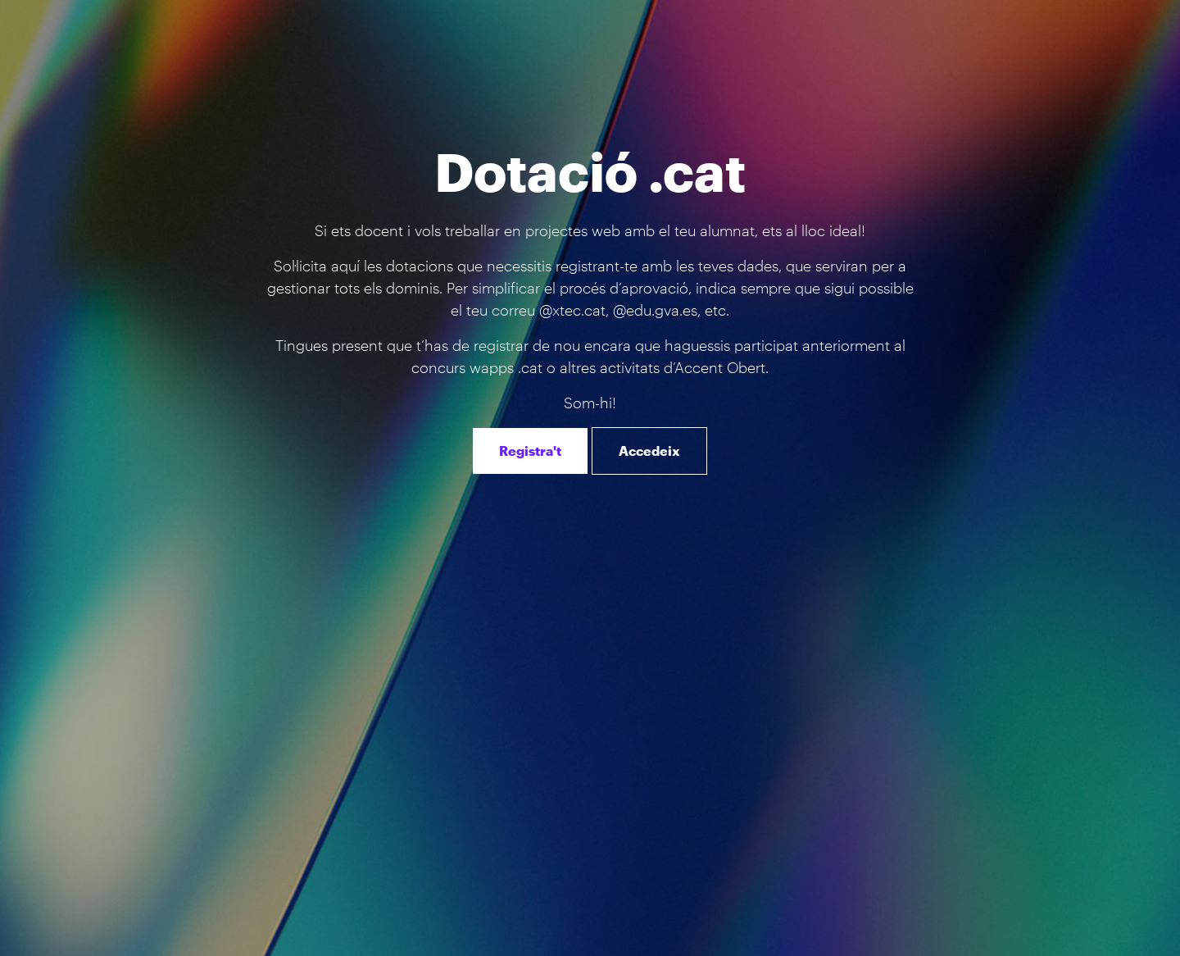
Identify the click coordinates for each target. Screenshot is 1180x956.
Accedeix (649, 450)
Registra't (530, 450)
